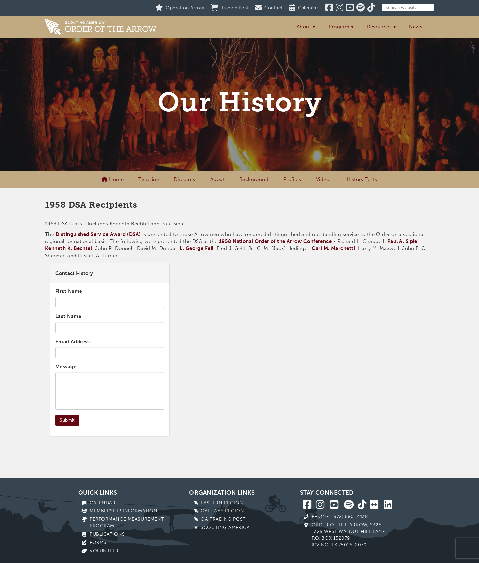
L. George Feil (196, 248)
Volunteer (104, 551)
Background (254, 179)
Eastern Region (222, 503)
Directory (184, 179)
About (304, 27)
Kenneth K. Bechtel (68, 248)
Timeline (148, 179)
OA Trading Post (223, 519)
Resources (379, 27)
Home (113, 179)
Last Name (68, 316)
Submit (67, 420)
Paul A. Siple (402, 241)
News (415, 27)
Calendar (102, 503)
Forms (98, 542)
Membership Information (123, 511)
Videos (324, 179)
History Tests (362, 179)
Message (65, 367)
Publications (107, 534)
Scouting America (225, 527)
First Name (68, 291)
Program (339, 27)
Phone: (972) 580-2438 (340, 516)
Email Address (72, 342)
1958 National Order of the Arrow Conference (275, 241)
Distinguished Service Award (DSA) (98, 234)
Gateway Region (222, 511)
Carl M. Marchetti (333, 248)
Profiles (292, 179)
